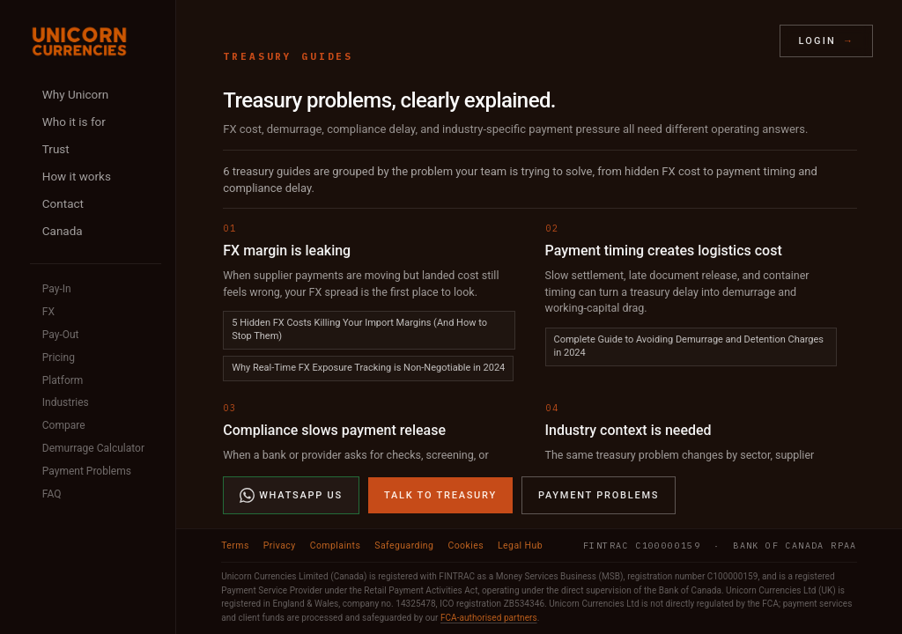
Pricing (58, 357)
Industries (65, 402)
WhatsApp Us (291, 495)
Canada (62, 231)
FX (48, 312)
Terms (235, 545)
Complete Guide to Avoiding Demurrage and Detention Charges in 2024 (689, 346)
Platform (63, 380)
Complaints (335, 545)
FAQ (52, 494)
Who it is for (74, 121)
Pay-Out (60, 334)
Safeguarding (403, 545)
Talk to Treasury (440, 495)
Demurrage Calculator (93, 448)
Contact (63, 203)
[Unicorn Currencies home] (79, 41)
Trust (56, 149)
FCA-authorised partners (488, 618)
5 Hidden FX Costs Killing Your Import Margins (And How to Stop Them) (359, 329)
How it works (76, 176)
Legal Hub (520, 545)
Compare (63, 425)
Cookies (465, 545)
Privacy (279, 545)
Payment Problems (86, 471)
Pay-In (56, 289)
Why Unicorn (75, 94)
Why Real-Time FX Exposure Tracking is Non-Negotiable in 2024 (368, 367)
